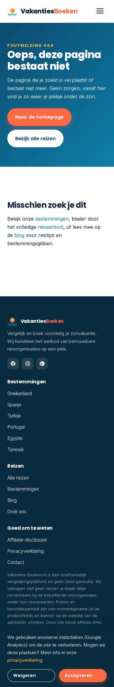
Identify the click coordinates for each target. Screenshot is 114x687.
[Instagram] (27, 363)
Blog (12, 500)
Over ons (16, 511)
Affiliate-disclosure (27, 540)
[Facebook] (13, 363)
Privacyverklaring (25, 551)
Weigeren (24, 675)
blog (19, 235)
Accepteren (78, 675)
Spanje (14, 405)
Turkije (14, 416)
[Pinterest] (42, 363)
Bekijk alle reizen (35, 138)
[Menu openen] (100, 11)
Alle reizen (18, 478)
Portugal (16, 427)
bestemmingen (52, 219)
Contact (15, 562)
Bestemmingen (23, 489)
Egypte (14, 438)
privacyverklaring (24, 660)
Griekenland (19, 393)
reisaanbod (50, 227)
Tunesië (15, 449)
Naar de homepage (39, 116)
